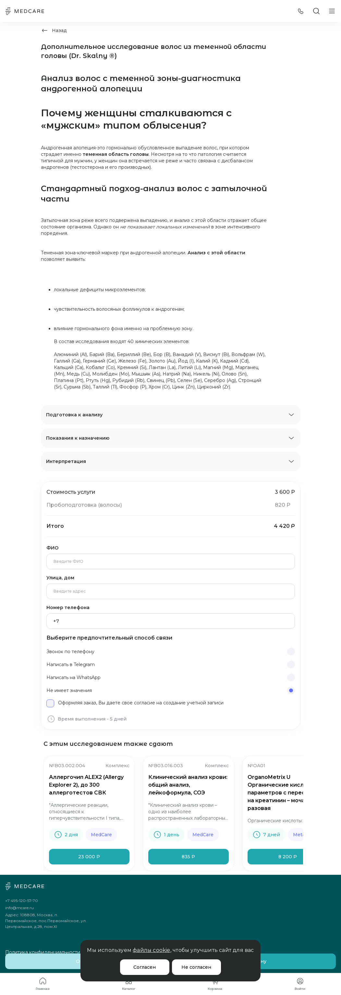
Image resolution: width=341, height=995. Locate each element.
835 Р (188, 857)
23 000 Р (89, 857)
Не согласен (196, 967)
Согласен (144, 967)
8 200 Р (287, 857)
